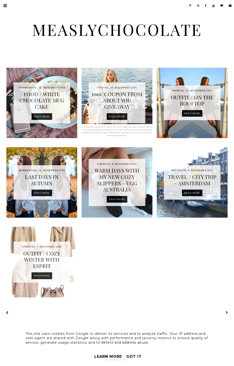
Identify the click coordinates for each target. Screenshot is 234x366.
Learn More (108, 356)
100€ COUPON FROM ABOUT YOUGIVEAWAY (116, 100)
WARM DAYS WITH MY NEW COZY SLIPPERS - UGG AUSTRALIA (116, 180)
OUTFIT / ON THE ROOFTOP (192, 100)
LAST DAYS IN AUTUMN (41, 180)
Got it (134, 356)
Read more (42, 116)
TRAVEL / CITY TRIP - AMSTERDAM (192, 180)
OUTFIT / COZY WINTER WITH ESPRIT (41, 259)
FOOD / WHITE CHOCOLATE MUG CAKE (41, 100)
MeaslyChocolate (117, 29)
